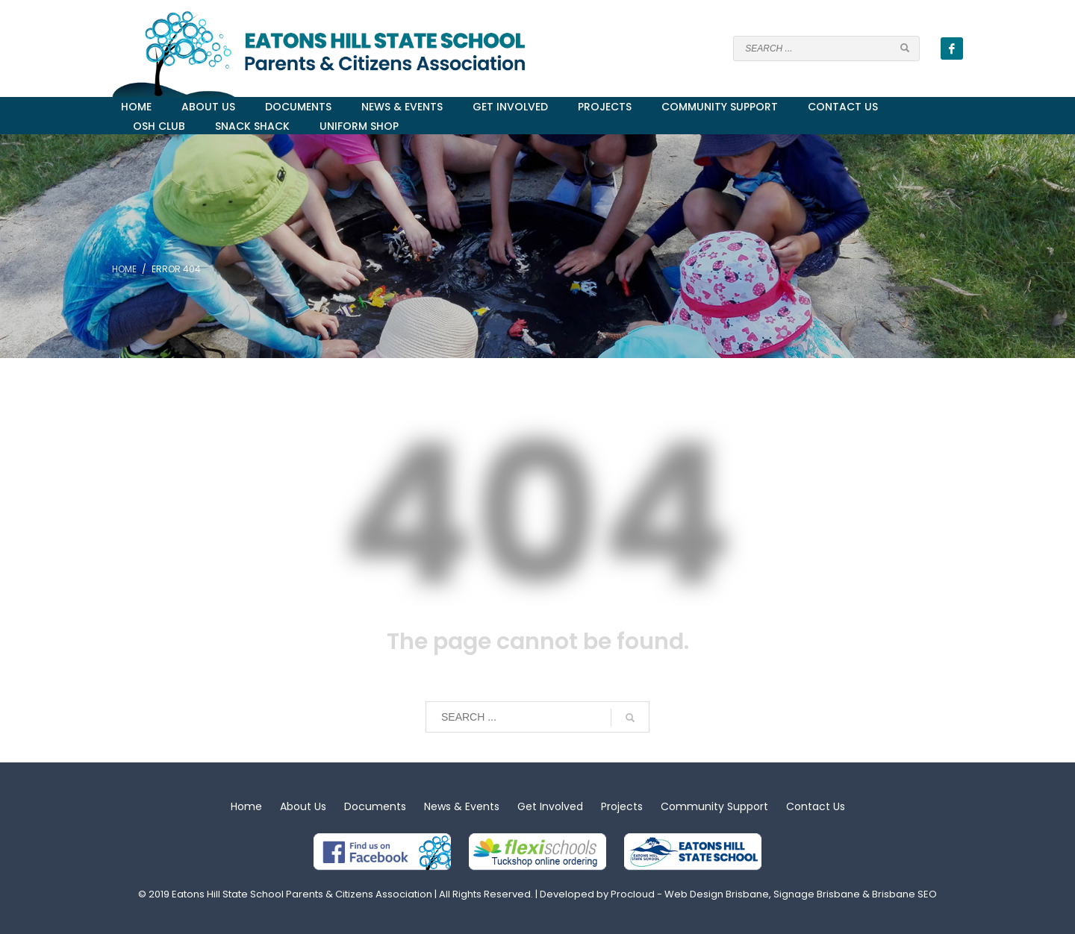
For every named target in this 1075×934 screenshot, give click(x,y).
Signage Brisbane (816, 894)
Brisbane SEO (904, 894)
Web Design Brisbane (716, 894)
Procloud (633, 894)
